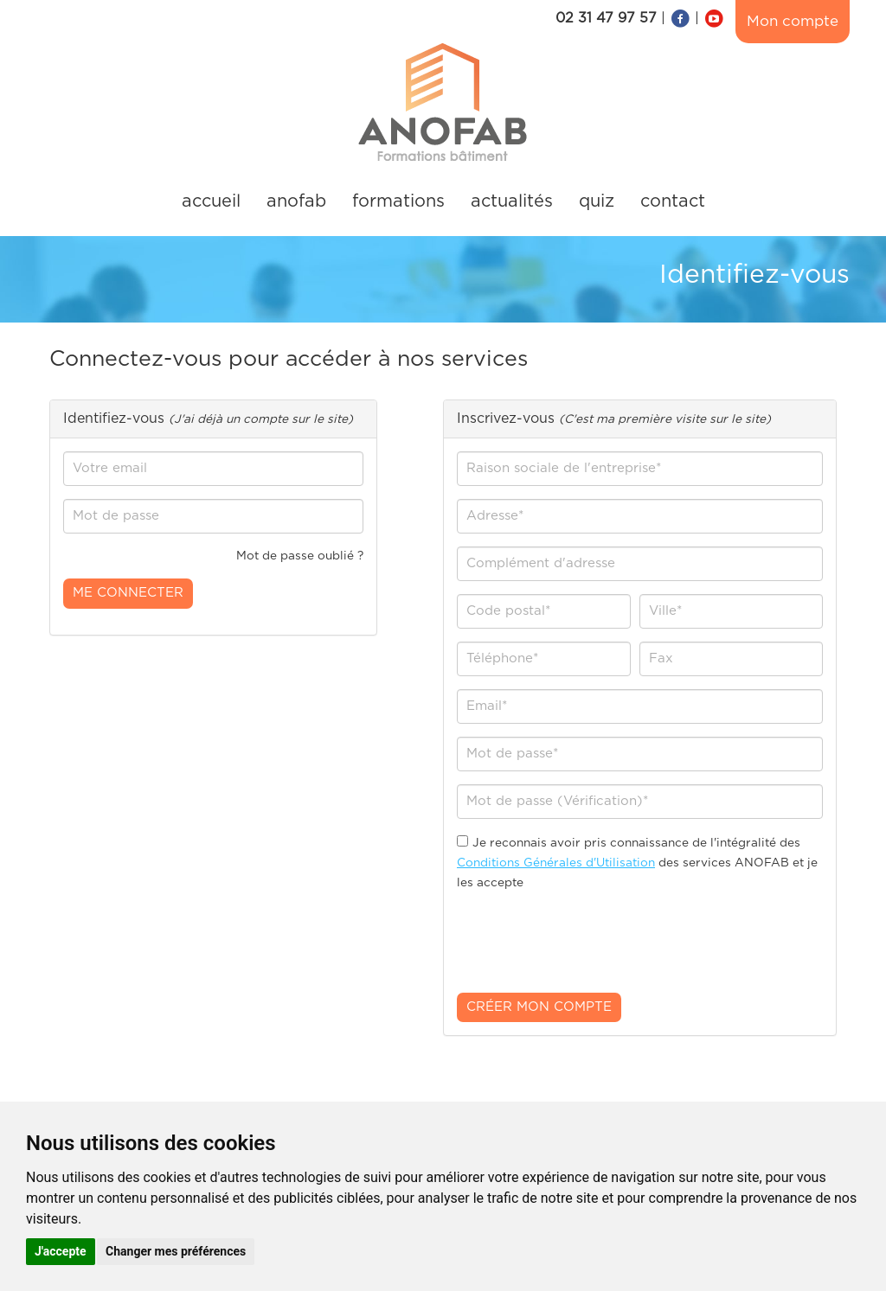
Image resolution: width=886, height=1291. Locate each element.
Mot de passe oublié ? (299, 556)
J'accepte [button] (61, 1251)
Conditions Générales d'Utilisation (556, 863)
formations (398, 201)
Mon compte (792, 21)
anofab (296, 201)
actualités (512, 201)
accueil (211, 201)
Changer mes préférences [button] (176, 1251)
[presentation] (588, 946)
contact (672, 201)
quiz (596, 201)
